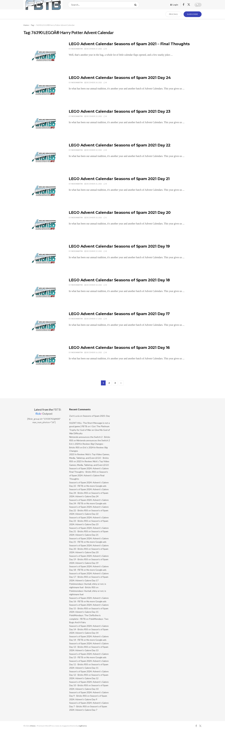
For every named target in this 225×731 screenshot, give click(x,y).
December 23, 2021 (93, 116)
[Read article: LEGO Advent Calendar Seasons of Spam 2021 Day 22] (43, 157)
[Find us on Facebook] (183, 5)
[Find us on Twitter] (188, 5)
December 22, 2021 (93, 150)
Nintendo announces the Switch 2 (93, 440)
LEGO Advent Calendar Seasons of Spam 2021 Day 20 (120, 212)
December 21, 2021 (93, 184)
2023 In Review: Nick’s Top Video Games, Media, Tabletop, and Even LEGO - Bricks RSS (89, 458)
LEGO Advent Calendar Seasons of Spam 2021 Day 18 (119, 280)
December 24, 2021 (93, 82)
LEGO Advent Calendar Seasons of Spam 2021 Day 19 (119, 246)
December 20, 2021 (93, 217)
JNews (33, 726)
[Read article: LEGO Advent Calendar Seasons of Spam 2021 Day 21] (43, 190)
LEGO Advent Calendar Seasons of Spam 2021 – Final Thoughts (129, 44)
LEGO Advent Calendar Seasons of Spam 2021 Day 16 (119, 347)
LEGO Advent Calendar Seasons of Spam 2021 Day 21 (119, 178)
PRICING (173, 14)
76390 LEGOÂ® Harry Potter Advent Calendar (55, 25)
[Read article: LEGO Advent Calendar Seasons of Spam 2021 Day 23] (43, 123)
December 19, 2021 (93, 251)
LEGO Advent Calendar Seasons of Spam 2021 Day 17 (119, 313)
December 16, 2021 (93, 352)
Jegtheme (82, 726)
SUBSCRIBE (192, 14)
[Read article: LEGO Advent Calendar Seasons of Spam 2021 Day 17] (43, 325)
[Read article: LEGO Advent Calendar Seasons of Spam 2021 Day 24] (43, 89)
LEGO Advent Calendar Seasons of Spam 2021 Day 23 (119, 111)
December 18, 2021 (93, 285)
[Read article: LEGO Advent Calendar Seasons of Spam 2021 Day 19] (43, 258)
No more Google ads (96, 486)
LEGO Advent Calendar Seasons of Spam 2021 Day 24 (120, 77)
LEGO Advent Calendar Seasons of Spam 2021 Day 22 (119, 145)
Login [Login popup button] (174, 4)
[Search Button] (136, 5)
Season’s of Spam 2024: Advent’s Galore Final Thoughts (88, 475)
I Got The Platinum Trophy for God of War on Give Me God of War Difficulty (89, 430)
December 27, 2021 (93, 49)
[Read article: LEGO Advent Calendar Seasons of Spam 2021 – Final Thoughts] (43, 55)
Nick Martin (77, 49)
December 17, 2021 (93, 319)
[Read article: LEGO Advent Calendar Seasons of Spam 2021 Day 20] (43, 224)
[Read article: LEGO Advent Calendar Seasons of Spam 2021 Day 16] (43, 359)
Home (26, 25)
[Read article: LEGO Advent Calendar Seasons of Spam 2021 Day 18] (43, 292)
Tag (32, 25)
